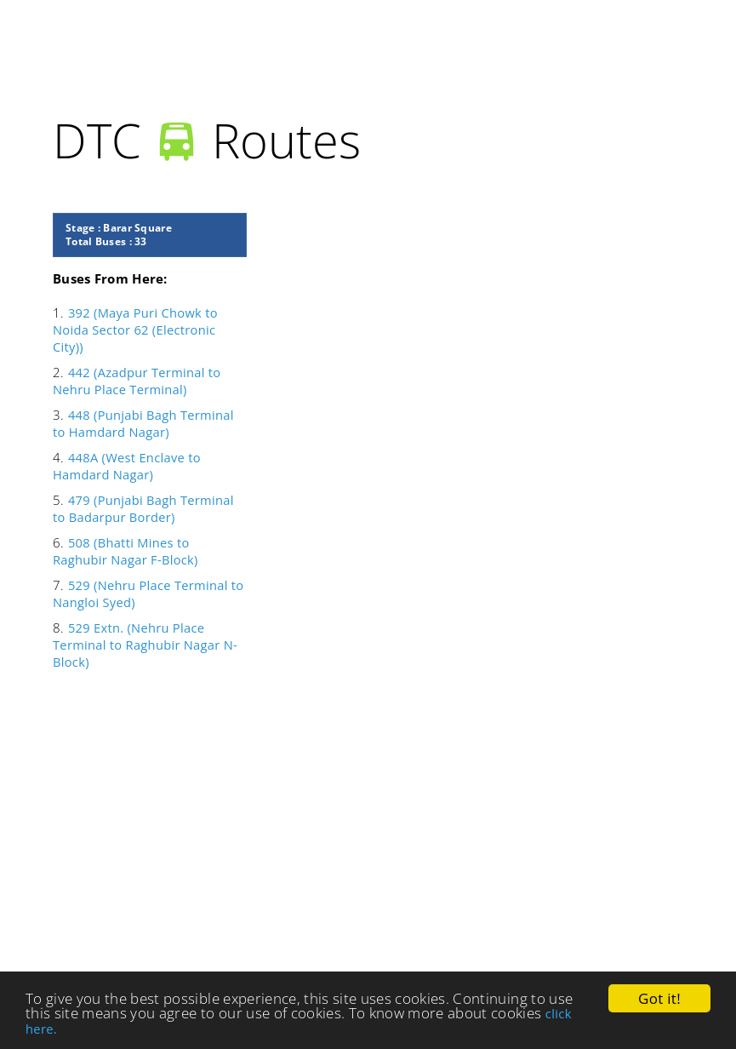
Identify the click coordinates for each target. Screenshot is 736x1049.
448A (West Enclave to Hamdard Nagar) (127, 466)
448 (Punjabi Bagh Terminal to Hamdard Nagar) (143, 423)
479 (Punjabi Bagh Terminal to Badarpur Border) (143, 508)
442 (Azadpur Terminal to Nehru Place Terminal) (136, 381)
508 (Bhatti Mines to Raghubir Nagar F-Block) (125, 551)
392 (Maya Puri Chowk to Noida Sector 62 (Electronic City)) (135, 329)
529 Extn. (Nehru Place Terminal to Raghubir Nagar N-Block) (145, 644)
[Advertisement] (334, 840)
